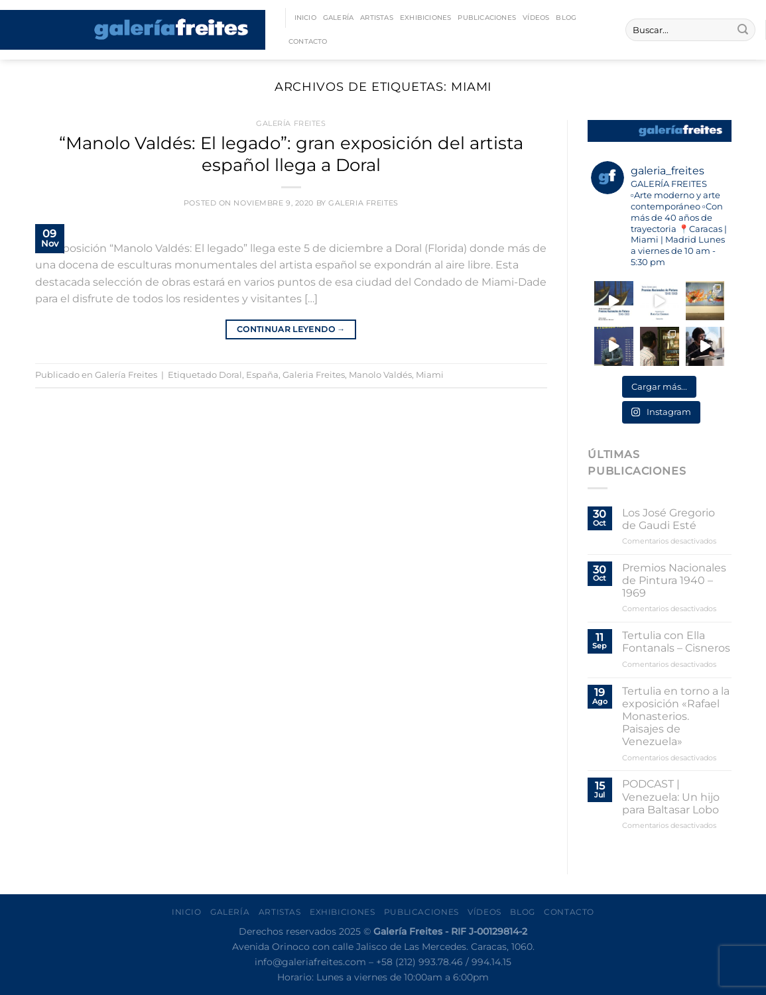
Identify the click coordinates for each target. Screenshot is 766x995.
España (262, 375)
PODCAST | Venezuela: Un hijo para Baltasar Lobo (671, 796)
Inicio (305, 17)
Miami (430, 375)
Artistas (376, 17)
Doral (230, 375)
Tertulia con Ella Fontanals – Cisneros (676, 641)
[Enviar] (743, 30)
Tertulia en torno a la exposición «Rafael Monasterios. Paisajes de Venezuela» (676, 716)
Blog (566, 17)
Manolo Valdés (380, 375)
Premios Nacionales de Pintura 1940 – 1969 (674, 580)
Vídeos (536, 17)
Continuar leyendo (291, 329)
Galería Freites (291, 123)
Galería (338, 17)
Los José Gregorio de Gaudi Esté (668, 519)
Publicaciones (487, 17)
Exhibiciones (426, 17)
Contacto (308, 41)
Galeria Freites (363, 202)
